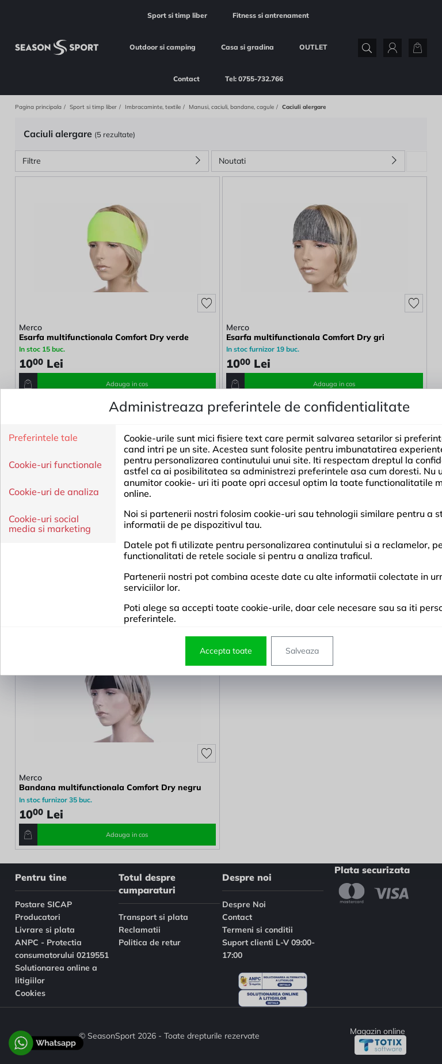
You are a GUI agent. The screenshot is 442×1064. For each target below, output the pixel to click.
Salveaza (226, 651)
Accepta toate (150, 651)
